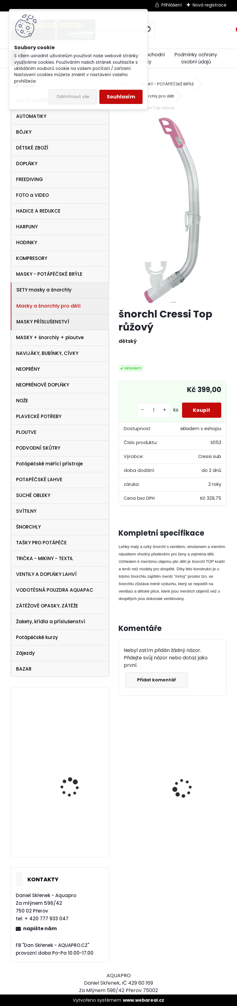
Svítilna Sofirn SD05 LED (140, 803)
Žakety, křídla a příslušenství (50, 621)
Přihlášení (171, 5)
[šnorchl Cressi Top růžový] (172, 210)
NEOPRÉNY (28, 369)
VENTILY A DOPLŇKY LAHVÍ (46, 574)
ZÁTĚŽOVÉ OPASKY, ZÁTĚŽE (47, 605)
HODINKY (26, 242)
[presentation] (122, 777)
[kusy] (150, 410)
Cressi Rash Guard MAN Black (200, 803)
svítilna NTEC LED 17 (72, 774)
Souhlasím (121, 96)
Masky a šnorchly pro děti (48, 305)
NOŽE (22, 400)
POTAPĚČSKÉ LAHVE (39, 479)
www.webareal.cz (143, 1000)
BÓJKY (23, 132)
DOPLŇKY (26, 163)
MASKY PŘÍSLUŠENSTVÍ (42, 321)
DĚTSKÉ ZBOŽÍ (32, 148)
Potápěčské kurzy (37, 637)
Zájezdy (25, 653)
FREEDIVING (29, 179)
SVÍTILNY (26, 511)
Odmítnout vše (72, 97)
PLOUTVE (26, 432)
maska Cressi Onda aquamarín (73, 725)
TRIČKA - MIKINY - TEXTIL (44, 558)
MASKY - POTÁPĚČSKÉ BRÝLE (49, 274)
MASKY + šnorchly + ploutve (50, 337)
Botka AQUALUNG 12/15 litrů (75, 822)
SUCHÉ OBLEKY (33, 495)
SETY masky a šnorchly (44, 290)
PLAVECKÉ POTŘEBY (38, 416)
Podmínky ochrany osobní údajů (196, 58)
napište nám (40, 928)
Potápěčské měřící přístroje (49, 463)
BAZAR (23, 669)
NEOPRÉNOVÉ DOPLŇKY (42, 385)
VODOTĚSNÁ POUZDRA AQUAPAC (54, 590)
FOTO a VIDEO (32, 195)
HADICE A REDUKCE (38, 211)
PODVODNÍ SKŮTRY (38, 448)
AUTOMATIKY (31, 116)
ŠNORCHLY (28, 527)
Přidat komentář (157, 680)
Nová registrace (210, 5)
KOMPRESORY (31, 258)
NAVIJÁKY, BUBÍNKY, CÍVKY (47, 353)
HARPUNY (27, 226)
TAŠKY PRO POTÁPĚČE (41, 542)
